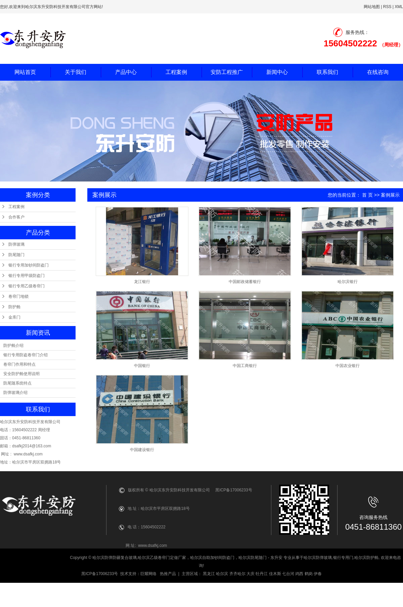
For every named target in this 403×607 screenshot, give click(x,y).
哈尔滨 (222, 573)
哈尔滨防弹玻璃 (318, 557)
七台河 (288, 573)
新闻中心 (277, 72)
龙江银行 (142, 281)
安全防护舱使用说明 (21, 373)
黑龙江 (209, 573)
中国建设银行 (142, 449)
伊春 (318, 573)
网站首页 (25, 72)
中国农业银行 (347, 365)
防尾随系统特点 (17, 383)
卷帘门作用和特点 (19, 364)
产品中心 (126, 72)
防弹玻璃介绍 (15, 392)
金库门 (14, 317)
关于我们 (75, 72)
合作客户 (16, 217)
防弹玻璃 (16, 244)
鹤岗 (309, 573)
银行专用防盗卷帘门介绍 (25, 355)
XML (399, 6)
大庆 (251, 573)
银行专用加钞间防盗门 (28, 265)
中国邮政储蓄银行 (245, 281)
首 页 (367, 195)
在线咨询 (378, 72)
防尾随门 (16, 254)
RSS (387, 6)
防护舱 (14, 307)
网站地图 (372, 6)
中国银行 (142, 365)
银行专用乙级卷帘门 (26, 286)
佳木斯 (275, 573)
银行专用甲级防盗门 (26, 275)
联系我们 (327, 72)
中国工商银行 (245, 365)
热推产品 (168, 573)
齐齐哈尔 (237, 573)
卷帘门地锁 (18, 296)
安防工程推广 (227, 72)
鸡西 (299, 573)
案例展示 (390, 195)
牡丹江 (262, 573)
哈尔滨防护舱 (366, 557)
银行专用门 (343, 557)
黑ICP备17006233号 (99, 573)
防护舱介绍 (13, 345)
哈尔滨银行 (348, 281)
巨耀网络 (148, 573)
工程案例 (176, 72)
